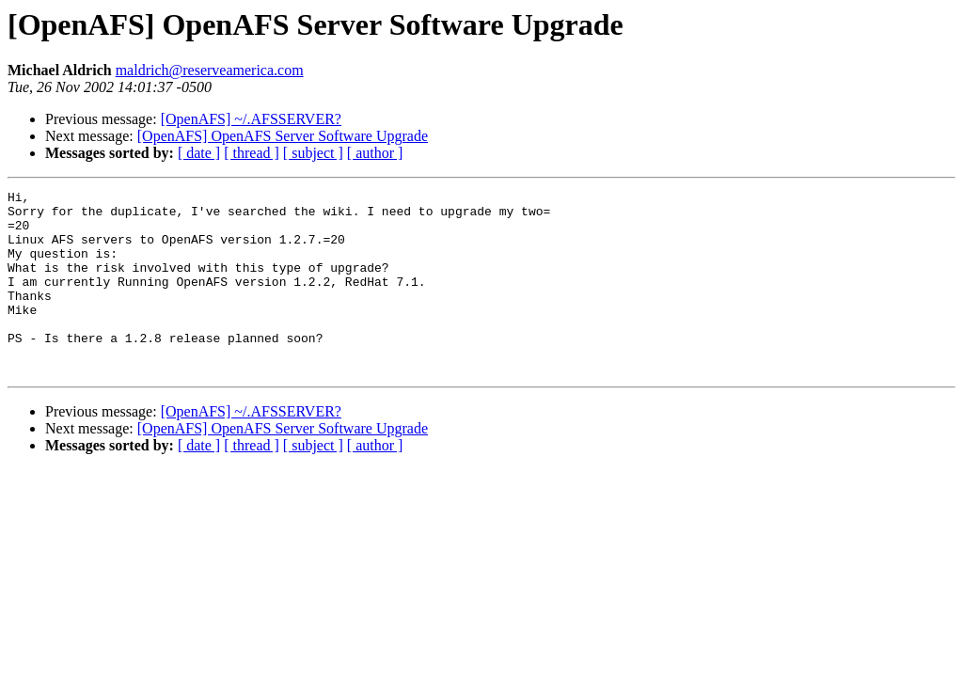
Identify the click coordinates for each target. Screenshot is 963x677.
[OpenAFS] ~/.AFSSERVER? (251, 119)
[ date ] (199, 153)
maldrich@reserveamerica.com (210, 70)
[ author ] (375, 153)
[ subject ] (313, 153)
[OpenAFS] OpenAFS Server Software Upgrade (282, 136)
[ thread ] (251, 153)
